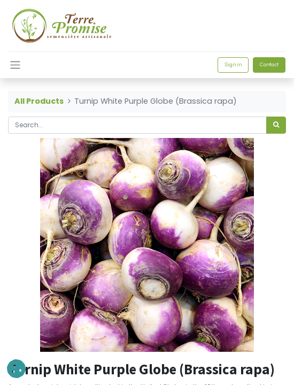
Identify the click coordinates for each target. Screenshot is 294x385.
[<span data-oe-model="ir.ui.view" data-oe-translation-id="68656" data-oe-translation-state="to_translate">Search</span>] (276, 125)
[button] (16, 368)
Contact (269, 64)
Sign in (233, 64)
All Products (39, 101)
